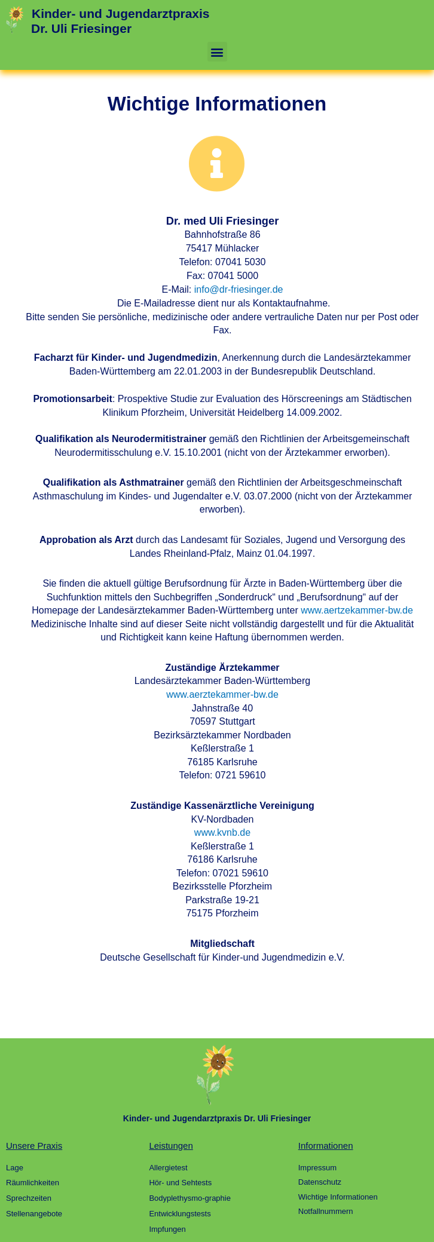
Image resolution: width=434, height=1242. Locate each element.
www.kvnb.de (222, 832)
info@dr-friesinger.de (238, 289)
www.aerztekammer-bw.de (222, 694)
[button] (217, 52)
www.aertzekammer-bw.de (357, 610)
